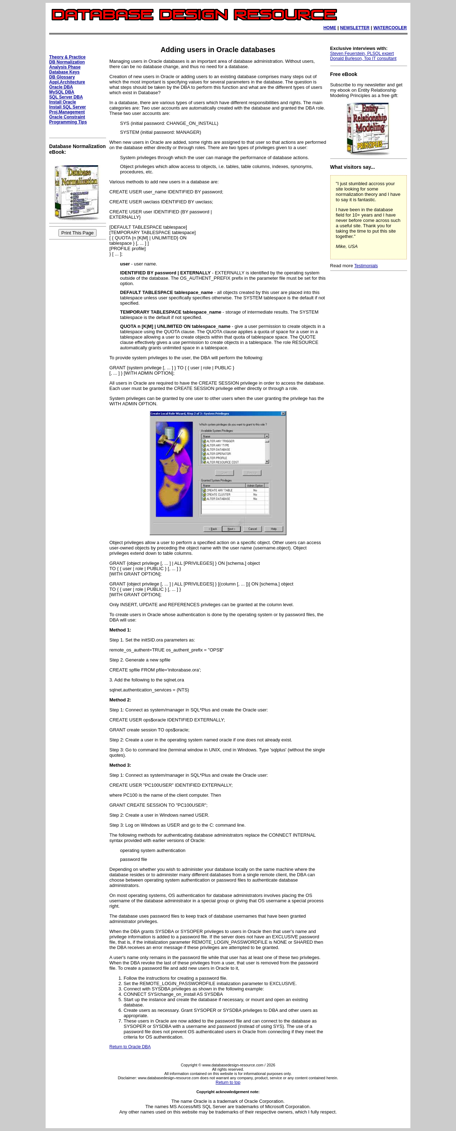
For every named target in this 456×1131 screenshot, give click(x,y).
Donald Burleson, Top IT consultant (363, 58)
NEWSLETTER (355, 27)
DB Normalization (67, 62)
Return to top (228, 1082)
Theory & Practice (67, 57)
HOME (329, 27)
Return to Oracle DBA (130, 1046)
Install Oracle (62, 102)
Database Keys (64, 72)
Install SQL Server (67, 107)
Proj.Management (67, 112)
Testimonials (366, 265)
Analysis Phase (65, 67)
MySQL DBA (61, 92)
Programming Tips (68, 122)
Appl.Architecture (67, 82)
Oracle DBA (61, 87)
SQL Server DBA (66, 97)
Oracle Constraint (67, 117)
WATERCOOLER (390, 27)
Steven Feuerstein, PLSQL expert (362, 53)
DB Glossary (62, 77)
